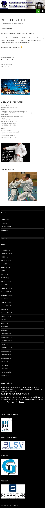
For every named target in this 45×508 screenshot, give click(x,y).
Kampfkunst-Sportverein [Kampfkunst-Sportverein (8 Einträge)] (15, 393)
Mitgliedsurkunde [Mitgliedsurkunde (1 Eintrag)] (17, 399)
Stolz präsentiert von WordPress (9, 505)
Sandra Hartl (19, 23)
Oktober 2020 (5, 302)
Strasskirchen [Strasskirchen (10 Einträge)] (15, 402)
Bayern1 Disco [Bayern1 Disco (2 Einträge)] (21, 387)
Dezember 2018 (5, 313)
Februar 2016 (5, 354)
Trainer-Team (5, 219)
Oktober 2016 (5, 351)
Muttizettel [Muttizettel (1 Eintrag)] (25, 399)
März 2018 (4, 330)
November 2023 (6, 267)
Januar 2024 (4, 264)
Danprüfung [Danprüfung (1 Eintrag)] (4, 389)
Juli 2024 (3, 257)
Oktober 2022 (5, 292)
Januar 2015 (4, 375)
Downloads (4, 230)
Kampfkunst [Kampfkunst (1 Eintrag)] (13, 391)
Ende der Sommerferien (22, 58)
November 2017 (6, 340)
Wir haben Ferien (22, 65)
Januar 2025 (4, 250)
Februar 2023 (5, 281)
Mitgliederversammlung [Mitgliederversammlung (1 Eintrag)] (7, 399)
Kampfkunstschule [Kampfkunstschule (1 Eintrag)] (30, 397)
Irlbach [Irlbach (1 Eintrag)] (27, 389)
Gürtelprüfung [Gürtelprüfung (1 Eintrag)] (21, 389)
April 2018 (4, 326)
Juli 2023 (3, 271)
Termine (3, 216)
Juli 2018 (3, 320)
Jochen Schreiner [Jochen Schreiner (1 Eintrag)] (5, 391)
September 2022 (6, 295)
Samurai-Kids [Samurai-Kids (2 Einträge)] (32, 399)
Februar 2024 (5, 260)
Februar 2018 (5, 333)
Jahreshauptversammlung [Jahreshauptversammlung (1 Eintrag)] (35, 389)
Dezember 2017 (5, 337)
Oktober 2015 (5, 358)
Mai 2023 (3, 274)
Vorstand (4, 223)
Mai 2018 (3, 323)
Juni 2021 (4, 299)
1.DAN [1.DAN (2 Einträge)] (3, 387)
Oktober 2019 (5, 306)
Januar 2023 (4, 285)
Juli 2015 (3, 361)
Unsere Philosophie (7, 226)
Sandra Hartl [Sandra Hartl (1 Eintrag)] (40, 399)
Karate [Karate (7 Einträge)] (39, 396)
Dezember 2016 (5, 347)
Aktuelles (4, 212)
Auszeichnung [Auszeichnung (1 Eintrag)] (12, 387)
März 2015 (4, 368)
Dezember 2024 (5, 253)
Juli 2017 (3, 344)
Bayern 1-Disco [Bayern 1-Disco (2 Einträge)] (32, 387)
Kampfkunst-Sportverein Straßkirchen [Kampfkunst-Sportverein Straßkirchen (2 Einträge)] (13, 397)
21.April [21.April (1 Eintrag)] (7, 387)
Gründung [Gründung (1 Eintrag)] (14, 389)
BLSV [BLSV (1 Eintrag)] (38, 387)
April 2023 (4, 278)
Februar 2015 (5, 372)
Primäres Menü (42, 11)
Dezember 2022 (5, 288)
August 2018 (5, 316)
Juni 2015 (4, 365)
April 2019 (4, 309)
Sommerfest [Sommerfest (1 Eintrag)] (4, 403)
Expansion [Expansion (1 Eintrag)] (9, 389)
